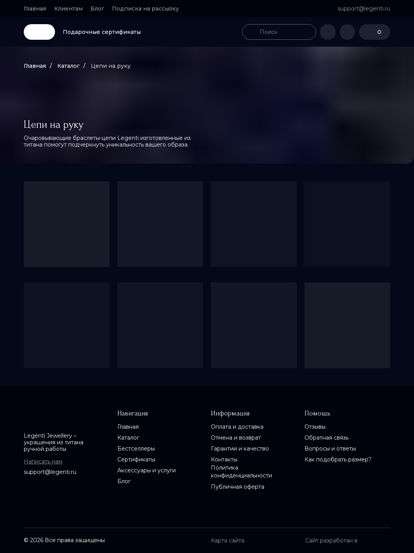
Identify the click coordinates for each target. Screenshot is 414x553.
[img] (207, 32)
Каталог (68, 65)
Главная (35, 65)
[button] (149, 9)
